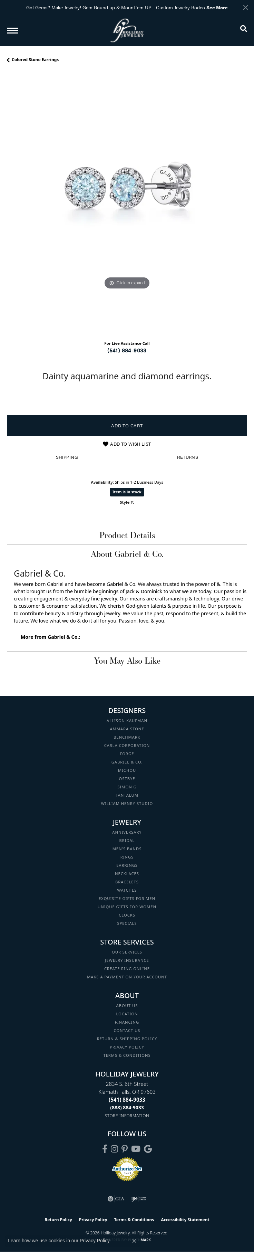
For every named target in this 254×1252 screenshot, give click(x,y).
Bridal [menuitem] (127, 840)
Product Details (127, 535)
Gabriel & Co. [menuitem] (127, 762)
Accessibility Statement (185, 1220)
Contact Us (127, 1030)
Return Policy (58, 1220)
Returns (187, 457)
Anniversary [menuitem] (126, 832)
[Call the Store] (127, 1099)
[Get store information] (127, 1116)
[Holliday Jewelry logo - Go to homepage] (127, 30)
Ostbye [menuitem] (127, 778)
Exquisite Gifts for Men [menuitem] (127, 898)
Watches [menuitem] (127, 890)
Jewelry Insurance (127, 960)
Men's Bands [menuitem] (127, 848)
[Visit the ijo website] (139, 1199)
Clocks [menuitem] (127, 915)
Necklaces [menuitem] (127, 873)
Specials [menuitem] (127, 923)
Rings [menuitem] (127, 857)
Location (127, 1013)
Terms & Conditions (126, 1055)
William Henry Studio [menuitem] (127, 803)
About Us (127, 1005)
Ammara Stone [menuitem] (127, 728)
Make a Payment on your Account (127, 976)
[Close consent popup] (134, 1241)
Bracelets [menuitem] (127, 881)
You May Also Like (127, 660)
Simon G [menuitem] (126, 786)
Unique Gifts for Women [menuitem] (127, 906)
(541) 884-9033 (127, 350)
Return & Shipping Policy (127, 1038)
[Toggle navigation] (12, 30)
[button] (243, 30)
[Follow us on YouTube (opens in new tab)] (135, 1149)
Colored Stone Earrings (35, 60)
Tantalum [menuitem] (127, 795)
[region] (127, 204)
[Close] (245, 7)
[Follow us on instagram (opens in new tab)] (114, 1149)
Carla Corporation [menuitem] (127, 745)
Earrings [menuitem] (127, 865)
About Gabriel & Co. (127, 554)
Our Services (127, 952)
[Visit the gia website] (116, 1199)
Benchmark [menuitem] (127, 737)
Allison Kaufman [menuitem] (127, 720)
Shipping (67, 457)
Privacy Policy (127, 1047)
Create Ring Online (127, 968)
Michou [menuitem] (127, 770)
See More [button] (217, 7)
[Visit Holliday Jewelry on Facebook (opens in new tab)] (104, 1149)
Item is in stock (127, 491)
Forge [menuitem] (127, 753)
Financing (127, 1022)
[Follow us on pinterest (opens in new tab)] (124, 1149)
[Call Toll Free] (127, 1107)
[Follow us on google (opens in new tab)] (148, 1149)
